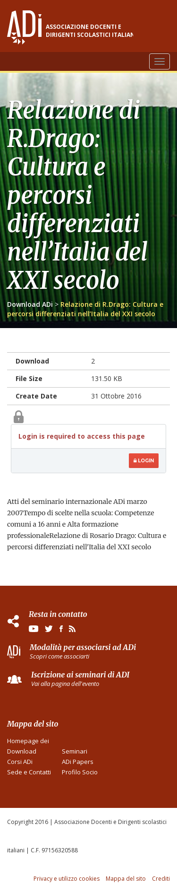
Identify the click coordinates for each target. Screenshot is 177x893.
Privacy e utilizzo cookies (67, 879)
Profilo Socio (80, 772)
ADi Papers (77, 761)
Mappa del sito (126, 879)
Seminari (74, 751)
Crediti (161, 879)
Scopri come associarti (59, 656)
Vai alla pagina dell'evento (65, 683)
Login (144, 461)
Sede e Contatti (29, 772)
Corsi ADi (20, 761)
